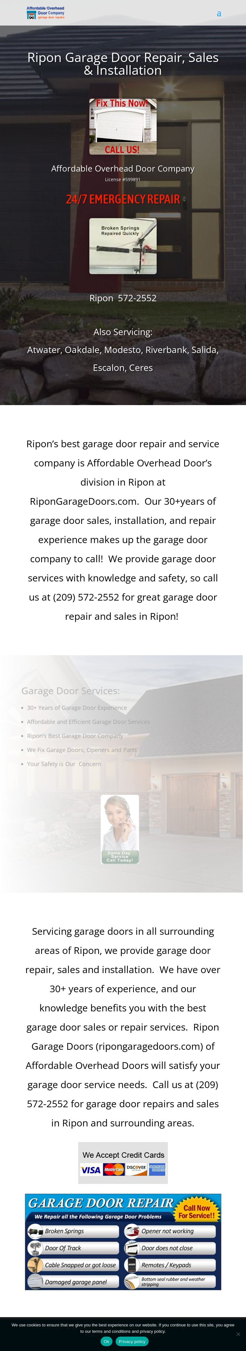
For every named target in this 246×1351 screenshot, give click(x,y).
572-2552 (137, 298)
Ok (106, 1341)
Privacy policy (132, 1341)
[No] (238, 1334)
